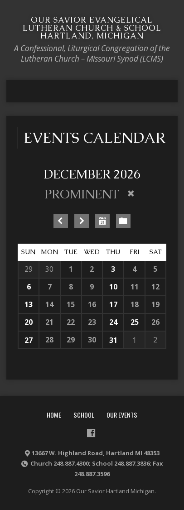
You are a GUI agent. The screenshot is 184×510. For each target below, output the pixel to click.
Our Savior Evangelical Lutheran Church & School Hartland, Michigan (92, 27)
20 (28, 322)
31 (113, 340)
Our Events (122, 414)
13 (28, 304)
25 (135, 322)
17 (113, 304)
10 (113, 287)
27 (28, 340)
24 (113, 322)
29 (28, 269)
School (83, 414)
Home (54, 414)
